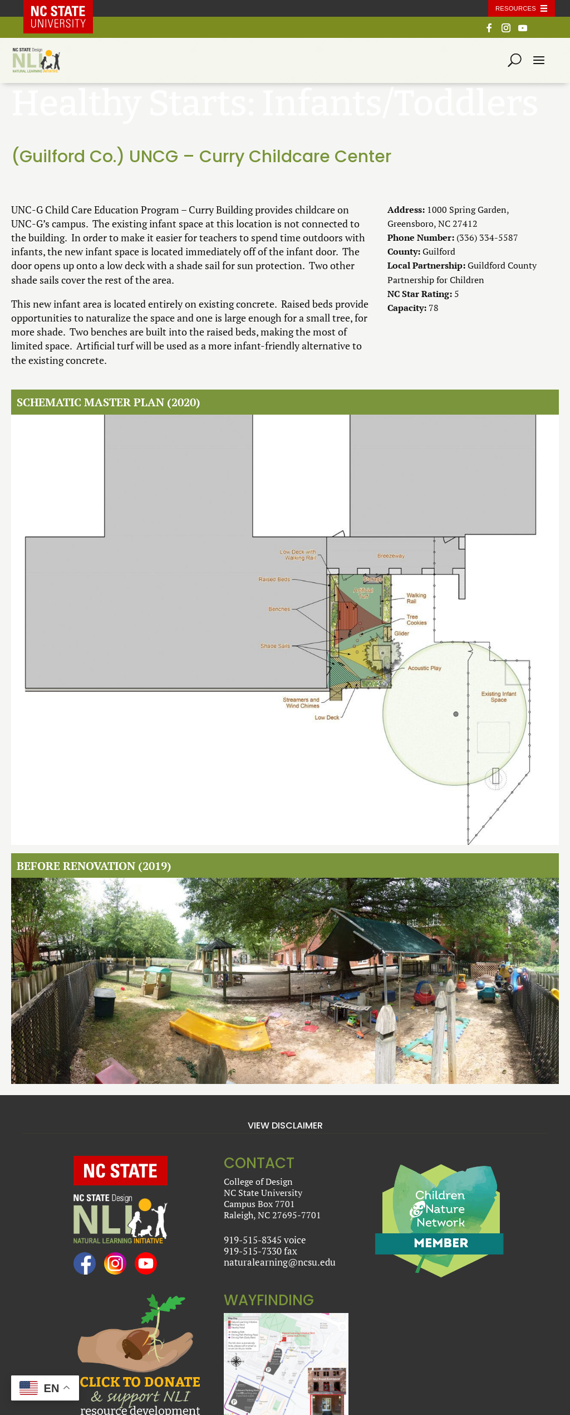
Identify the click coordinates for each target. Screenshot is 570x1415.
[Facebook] (489, 30)
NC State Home (66, 8)
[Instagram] (506, 30)
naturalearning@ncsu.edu (280, 1262)
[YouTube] (522, 30)
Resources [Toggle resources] (515, 8)
